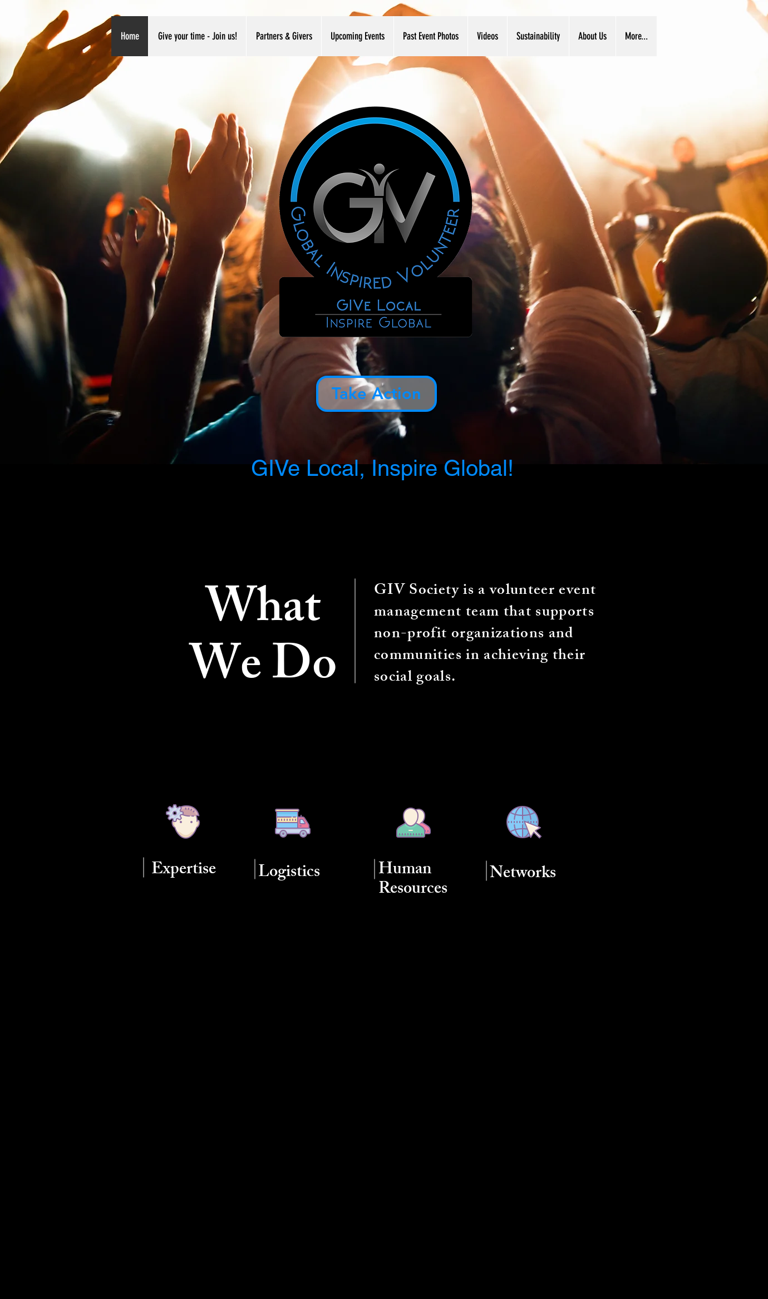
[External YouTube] (383, 1100)
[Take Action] (376, 394)
